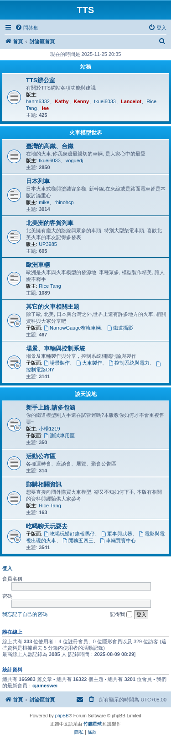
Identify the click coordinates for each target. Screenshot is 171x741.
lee (45, 108)
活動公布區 (41, 456)
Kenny (81, 101)
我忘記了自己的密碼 (24, 614)
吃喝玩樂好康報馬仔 (69, 533)
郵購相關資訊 (44, 484)
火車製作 (89, 362)
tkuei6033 (105, 101)
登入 (7, 568)
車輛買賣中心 (118, 540)
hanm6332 (38, 101)
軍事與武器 (116, 533)
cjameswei (44, 685)
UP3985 (48, 244)
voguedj (74, 160)
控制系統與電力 (129, 362)
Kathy (62, 101)
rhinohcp (63, 202)
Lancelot (131, 101)
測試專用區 (59, 435)
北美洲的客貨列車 (49, 223)
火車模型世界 (85, 133)
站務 (85, 67)
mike (44, 202)
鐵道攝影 (121, 327)
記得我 (121, 614)
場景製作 (57, 362)
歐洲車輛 (38, 264)
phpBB (62, 715)
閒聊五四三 (77, 540)
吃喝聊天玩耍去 (46, 526)
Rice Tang (50, 286)
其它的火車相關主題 (52, 306)
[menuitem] (26, 27)
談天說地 (86, 394)
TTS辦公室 (40, 80)
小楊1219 (49, 428)
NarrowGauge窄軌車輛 (72, 327)
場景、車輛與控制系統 (55, 348)
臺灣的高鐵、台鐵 (49, 146)
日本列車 (38, 181)
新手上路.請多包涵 (50, 407)
